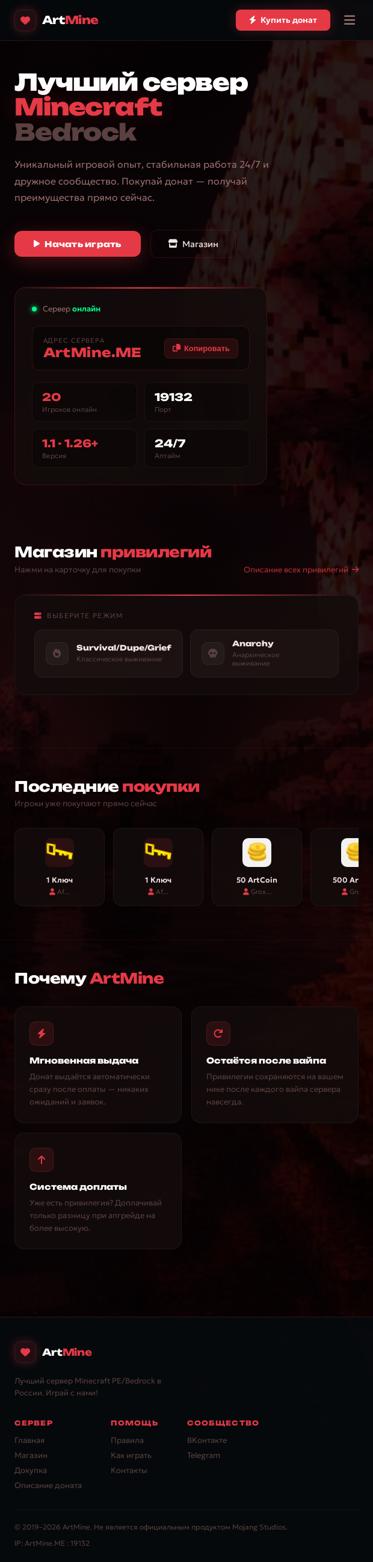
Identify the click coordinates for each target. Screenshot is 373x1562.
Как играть (131, 1455)
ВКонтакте (207, 1440)
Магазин (193, 244)
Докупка (30, 1470)
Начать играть (78, 244)
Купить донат (282, 20)
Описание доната (48, 1485)
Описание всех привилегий (301, 570)
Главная (29, 1440)
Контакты (129, 1470)
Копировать (201, 348)
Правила (127, 1440)
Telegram (203, 1455)
